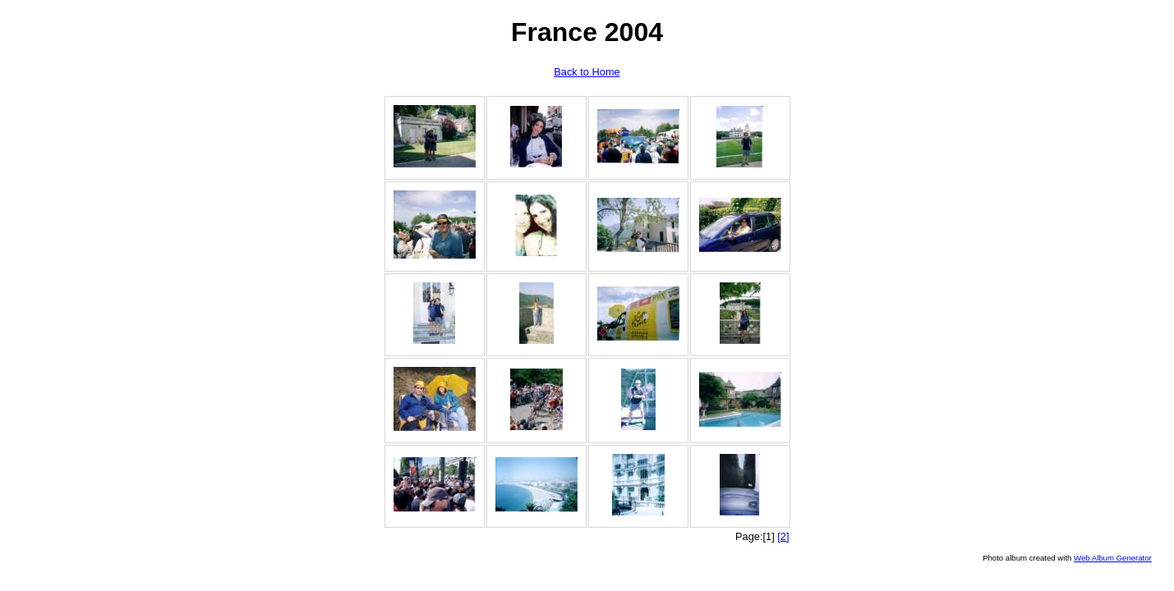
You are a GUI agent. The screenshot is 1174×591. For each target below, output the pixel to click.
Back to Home (586, 72)
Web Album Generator (1113, 557)
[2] (783, 536)
